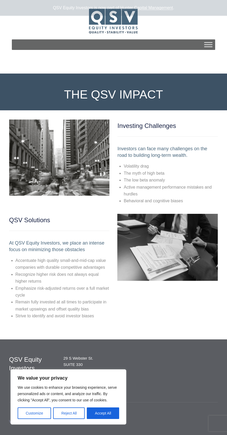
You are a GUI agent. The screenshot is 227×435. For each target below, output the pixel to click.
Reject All (69, 413)
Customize (34, 413)
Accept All (103, 413)
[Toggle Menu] (208, 42)
